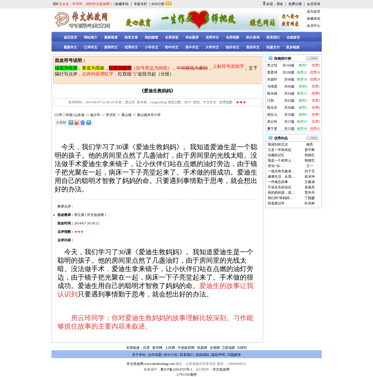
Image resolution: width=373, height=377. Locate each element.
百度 (146, 348)
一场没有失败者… (281, 171)
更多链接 (293, 47)
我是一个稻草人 (279, 160)
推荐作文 (111, 47)
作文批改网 (135, 364)
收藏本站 (122, 4)
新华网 (157, 348)
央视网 (215, 348)
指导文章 (131, 37)
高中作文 (192, 47)
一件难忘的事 (278, 182)
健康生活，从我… (281, 177)
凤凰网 (202, 348)
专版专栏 (140, 4)
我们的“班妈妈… (280, 198)
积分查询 (253, 37)
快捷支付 (273, 47)
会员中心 (313, 26)
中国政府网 (186, 348)
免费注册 (295, 4)
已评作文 (90, 47)
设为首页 (313, 12)
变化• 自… (275, 166)
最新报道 (111, 37)
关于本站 (139, 355)
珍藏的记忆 (276, 155)
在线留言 (293, 37)
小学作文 (151, 47)
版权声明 (218, 355)
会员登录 (313, 4)
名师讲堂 (171, 37)
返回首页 (70, 37)
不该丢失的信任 (279, 187)
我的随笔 (151, 37)
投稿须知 (202, 355)
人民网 (170, 348)
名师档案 (232, 37)
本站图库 (192, 37)
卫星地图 (228, 348)
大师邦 (241, 348)
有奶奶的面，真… (281, 193)
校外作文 (232, 47)
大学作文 (212, 47)
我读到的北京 (278, 144)
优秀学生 (212, 37)
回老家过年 (276, 203)
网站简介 (90, 37)
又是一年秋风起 (279, 150)
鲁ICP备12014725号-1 (176, 369)
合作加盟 (155, 355)
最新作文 (70, 47)
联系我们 (273, 37)
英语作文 (253, 47)
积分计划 (170, 355)
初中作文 (171, 47)
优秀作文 (131, 47)
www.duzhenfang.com (159, 364)
